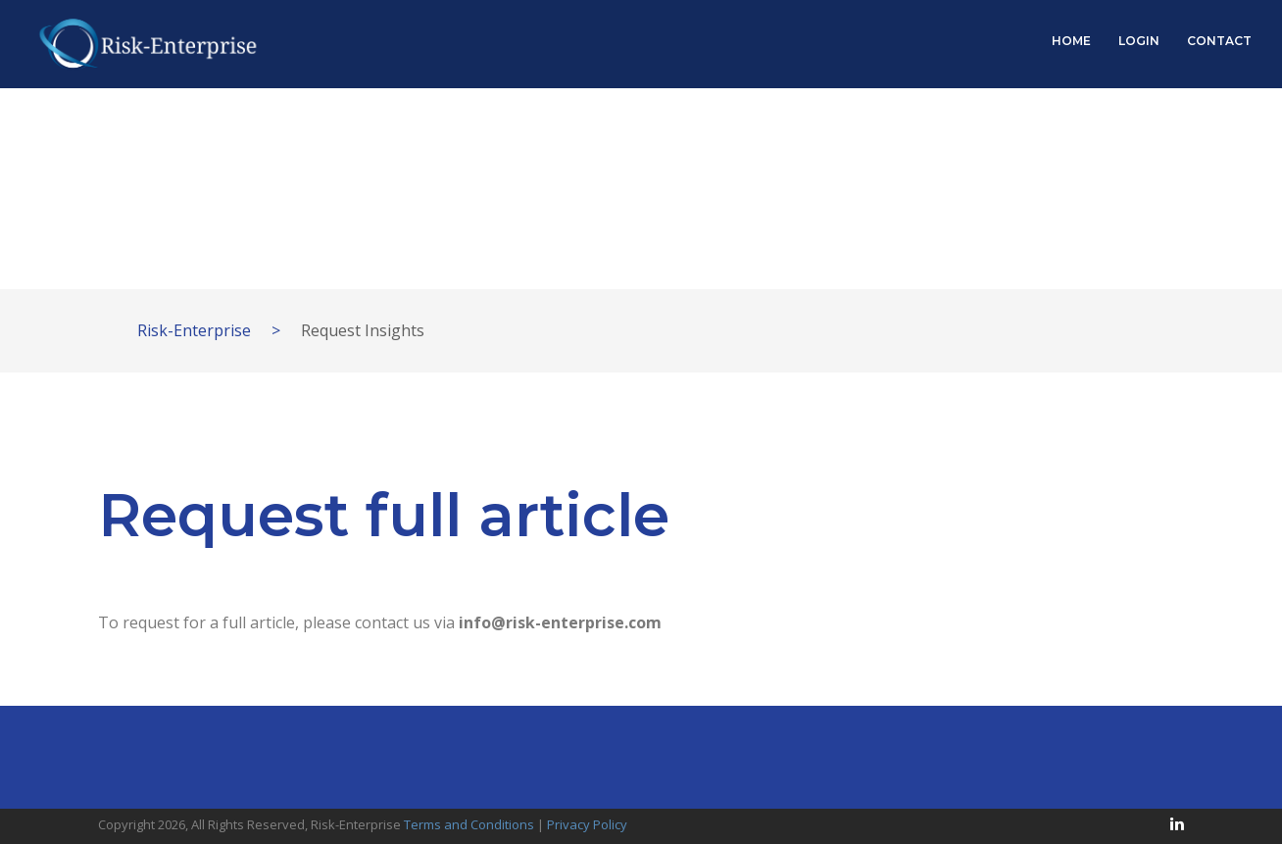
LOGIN (1138, 40)
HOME (1071, 40)
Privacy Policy (587, 824)
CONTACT (1219, 40)
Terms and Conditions (469, 824)
